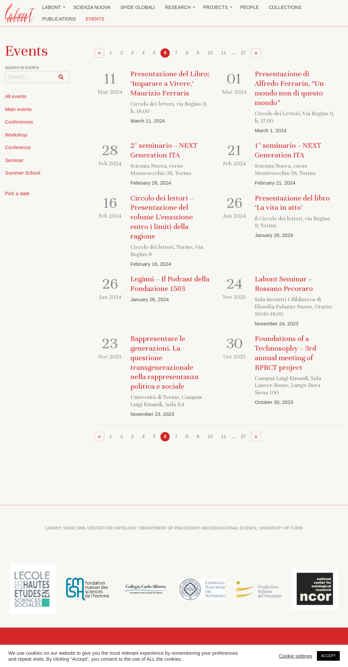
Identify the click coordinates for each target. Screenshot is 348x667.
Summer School (22, 173)
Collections (285, 7)
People (249, 7)
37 (243, 52)
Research (178, 7)
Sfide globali (137, 7)
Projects (215, 7)
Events (95, 19)
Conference (18, 147)
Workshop (16, 135)
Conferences (19, 122)
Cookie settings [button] (295, 656)
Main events (18, 109)
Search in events (22, 68)
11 (223, 52)
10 (210, 52)
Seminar (14, 160)
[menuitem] (52, 7)
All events (15, 96)
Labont (51, 7)
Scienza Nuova (91, 7)
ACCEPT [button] (328, 656)
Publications (59, 19)
